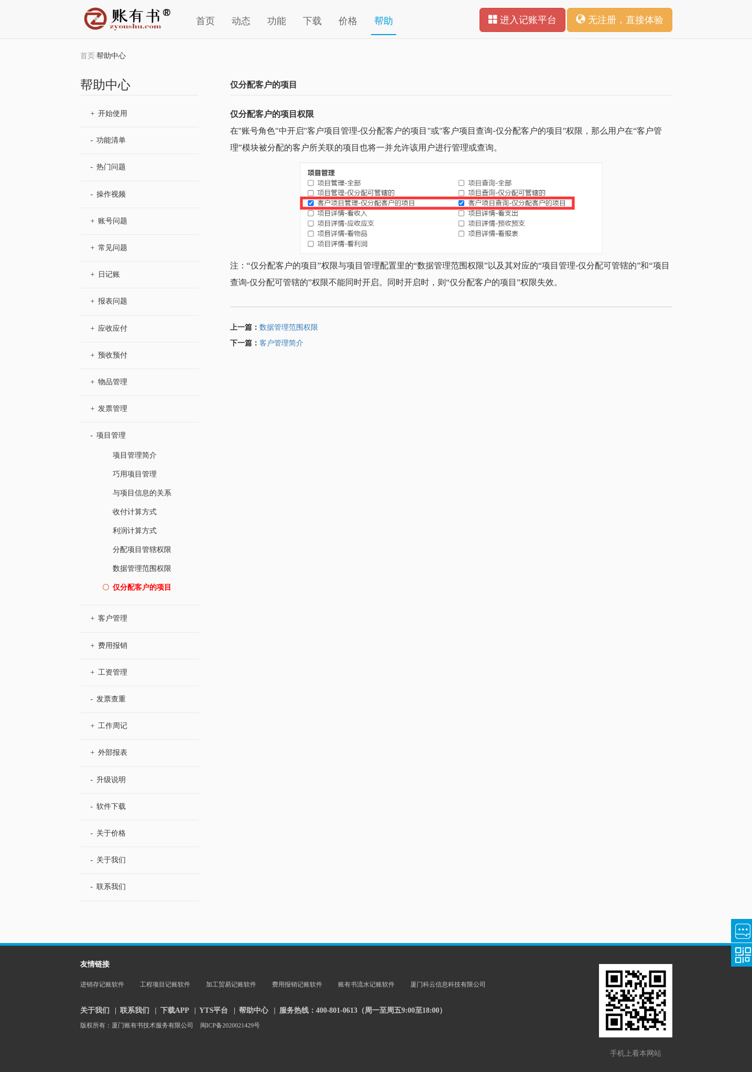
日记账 (106, 274)
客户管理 (109, 618)
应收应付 (109, 328)
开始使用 (109, 113)
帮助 (383, 21)
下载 (312, 21)
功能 (276, 21)
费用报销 (109, 645)
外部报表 (109, 752)
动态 (241, 21)
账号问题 (109, 221)
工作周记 (109, 726)
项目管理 (108, 435)
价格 (348, 21)
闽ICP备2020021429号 (230, 1025)
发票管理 (109, 409)
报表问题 (109, 301)
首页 (205, 21)
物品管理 (109, 382)
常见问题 (109, 248)
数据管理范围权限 (288, 327)
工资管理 (109, 672)
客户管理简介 (281, 343)
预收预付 (109, 355)
